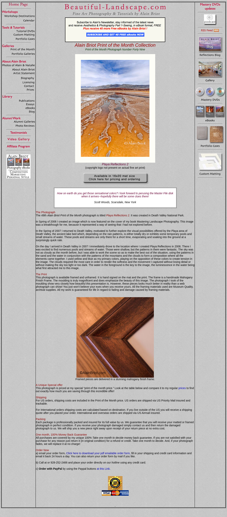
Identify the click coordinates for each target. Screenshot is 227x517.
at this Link (103, 468)
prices (182, 388)
